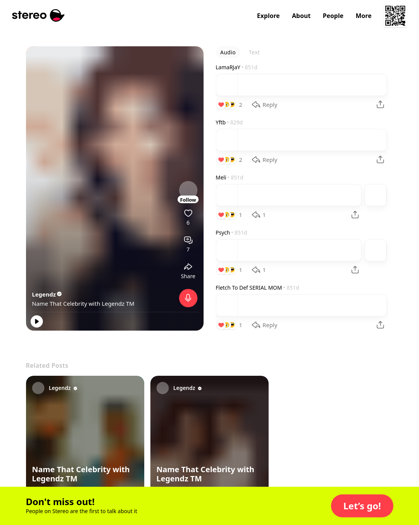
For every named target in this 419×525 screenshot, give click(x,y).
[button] (362, 505)
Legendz (47, 294)
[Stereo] (38, 15)
